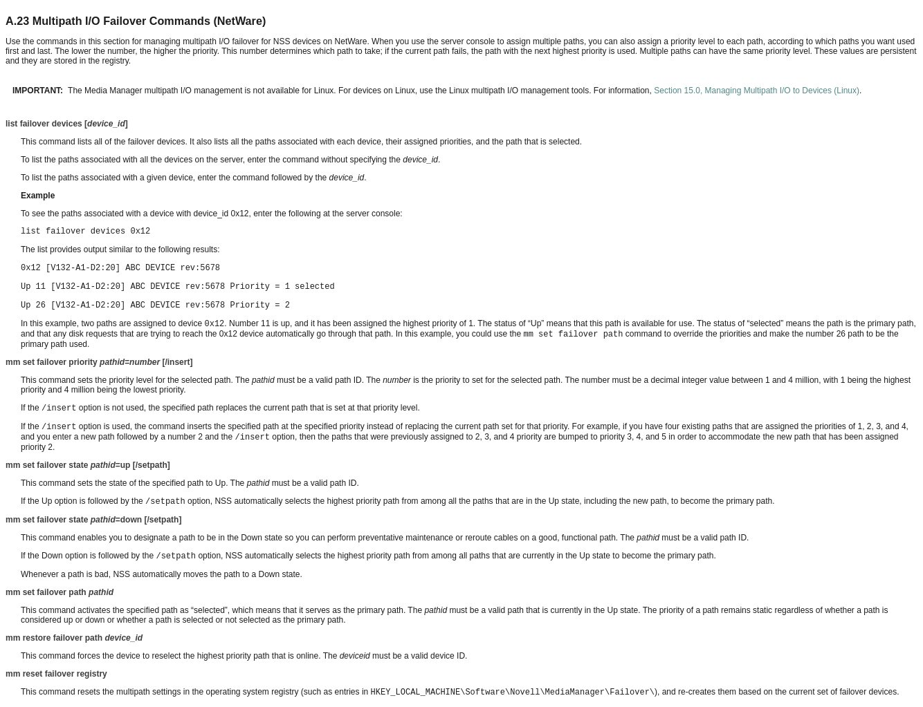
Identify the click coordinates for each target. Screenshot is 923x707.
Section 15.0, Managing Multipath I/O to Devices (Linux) (756, 90)
